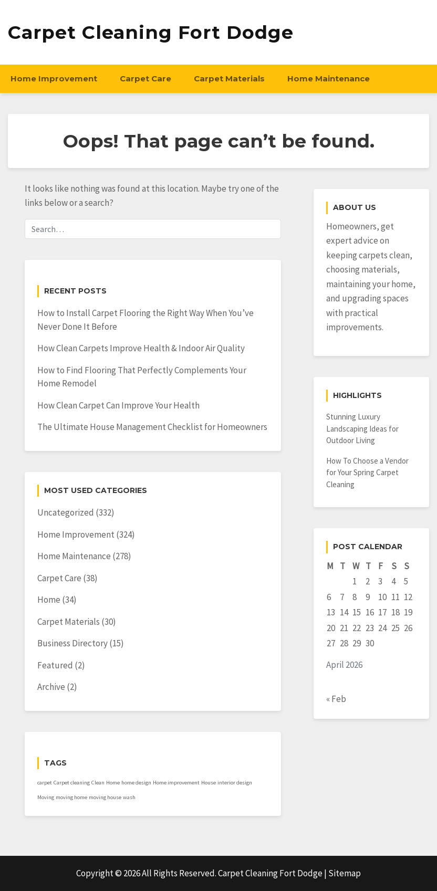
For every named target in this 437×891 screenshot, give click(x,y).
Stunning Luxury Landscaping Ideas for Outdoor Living (362, 428)
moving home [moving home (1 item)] (71, 797)
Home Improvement (54, 78)
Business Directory (72, 643)
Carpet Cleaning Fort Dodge (151, 32)
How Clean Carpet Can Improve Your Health (118, 405)
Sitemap (344, 873)
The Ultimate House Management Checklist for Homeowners (152, 427)
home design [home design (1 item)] (136, 782)
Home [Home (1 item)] (113, 782)
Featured (55, 665)
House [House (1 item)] (208, 782)
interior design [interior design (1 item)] (234, 782)
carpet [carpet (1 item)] (44, 782)
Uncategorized (65, 512)
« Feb (336, 699)
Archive (51, 687)
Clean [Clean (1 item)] (98, 782)
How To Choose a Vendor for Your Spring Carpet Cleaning (367, 472)
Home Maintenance (328, 78)
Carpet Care (145, 78)
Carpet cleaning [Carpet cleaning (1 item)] (72, 782)
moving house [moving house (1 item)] (105, 797)
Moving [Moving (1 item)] (45, 797)
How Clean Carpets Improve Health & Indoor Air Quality (141, 348)
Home (48, 599)
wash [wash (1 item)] (129, 797)
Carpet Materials (229, 78)
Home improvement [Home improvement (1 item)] (176, 782)
